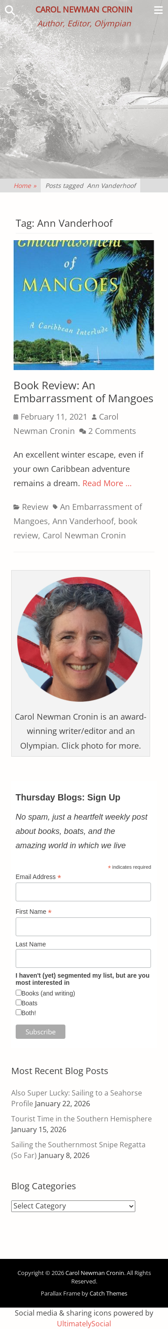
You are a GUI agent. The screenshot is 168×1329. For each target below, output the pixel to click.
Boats (30, 1003)
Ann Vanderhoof (83, 521)
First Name (34, 912)
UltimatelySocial (84, 1324)
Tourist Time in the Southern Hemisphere (81, 1119)
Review (35, 506)
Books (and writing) (48, 993)
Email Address (38, 877)
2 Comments (112, 430)
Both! (29, 1013)
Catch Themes (108, 1293)
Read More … (107, 483)
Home (24, 185)
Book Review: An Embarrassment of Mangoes (83, 391)
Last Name (31, 944)
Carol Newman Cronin (84, 9)
